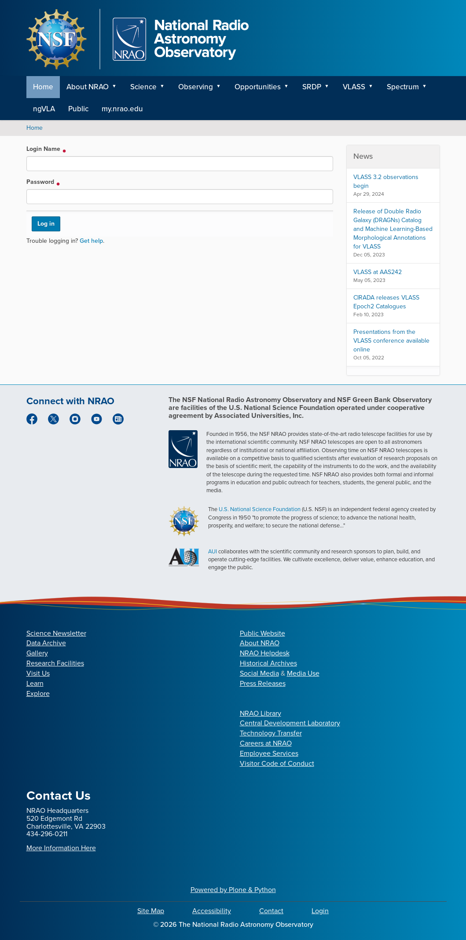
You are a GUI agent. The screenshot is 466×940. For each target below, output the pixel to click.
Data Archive (46, 643)
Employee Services (269, 753)
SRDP (311, 86)
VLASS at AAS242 (377, 272)
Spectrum (403, 86)
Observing (195, 86)
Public (78, 108)
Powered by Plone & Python (233, 890)
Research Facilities (55, 663)
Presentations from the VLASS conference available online (391, 340)
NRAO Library (260, 713)
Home (43, 86)
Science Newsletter (56, 633)
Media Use (303, 673)
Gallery (37, 653)
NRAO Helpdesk (265, 653)
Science (143, 86)
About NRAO (87, 86)
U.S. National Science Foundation (260, 509)
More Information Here (61, 848)
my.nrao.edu (122, 108)
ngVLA (44, 108)
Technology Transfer (271, 733)
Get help (91, 240)
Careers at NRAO (266, 743)
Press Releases (263, 683)
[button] (117, 87)
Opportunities (258, 86)
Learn (35, 683)
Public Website (262, 633)
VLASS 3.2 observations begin (385, 181)
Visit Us (38, 673)
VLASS (354, 86)
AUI (212, 551)
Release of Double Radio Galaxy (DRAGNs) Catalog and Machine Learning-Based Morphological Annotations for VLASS (393, 229)
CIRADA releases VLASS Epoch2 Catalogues (386, 302)
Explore (38, 693)
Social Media (259, 673)
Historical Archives (268, 663)
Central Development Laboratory (290, 723)
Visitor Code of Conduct (277, 763)
